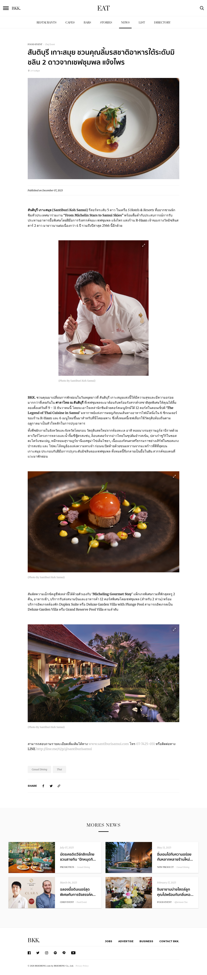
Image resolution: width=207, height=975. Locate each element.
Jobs (108, 941)
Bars (87, 22)
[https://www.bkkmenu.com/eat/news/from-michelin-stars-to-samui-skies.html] (59, 786)
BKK (16, 8)
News (125, 22)
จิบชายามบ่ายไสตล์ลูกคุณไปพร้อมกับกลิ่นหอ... (175, 892)
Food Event (82, 902)
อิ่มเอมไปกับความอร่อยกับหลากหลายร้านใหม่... (175, 857)
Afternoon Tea (180, 902)
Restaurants (46, 22)
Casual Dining (39, 769)
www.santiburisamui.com (109, 744)
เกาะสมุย (34, 70)
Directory (162, 22)
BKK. (34, 940)
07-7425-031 (145, 744)
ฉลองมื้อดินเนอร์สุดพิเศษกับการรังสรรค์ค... (78, 892)
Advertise (125, 941)
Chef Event (50, 44)
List (142, 22)
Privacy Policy (82, 965)
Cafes (70, 22)
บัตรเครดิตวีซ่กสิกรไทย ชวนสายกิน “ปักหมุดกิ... (78, 857)
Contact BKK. (169, 941)
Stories (106, 22)
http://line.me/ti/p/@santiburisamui (64, 749)
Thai (59, 769)
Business (146, 941)
